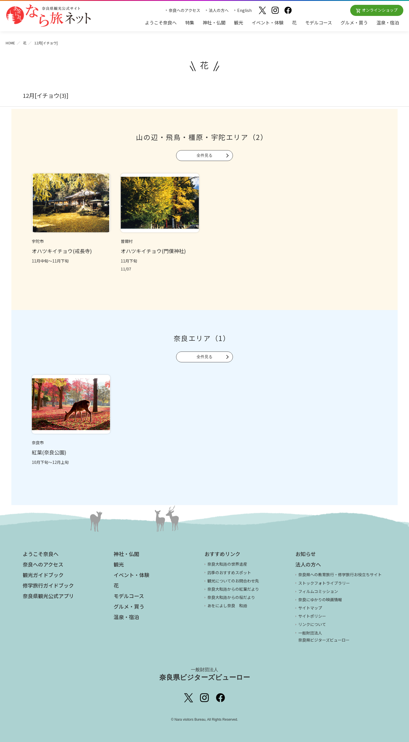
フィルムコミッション (318, 591)
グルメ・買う (354, 22)
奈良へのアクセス (184, 10)
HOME (10, 42)
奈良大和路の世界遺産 (227, 564)
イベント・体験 (267, 22)
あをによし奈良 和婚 (227, 605)
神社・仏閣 (214, 22)
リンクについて (312, 624)
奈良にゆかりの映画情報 (320, 599)
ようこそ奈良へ (161, 22)
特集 (189, 22)
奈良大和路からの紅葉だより (233, 589)
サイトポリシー (312, 616)
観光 (238, 22)
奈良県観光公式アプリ (48, 596)
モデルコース (318, 22)
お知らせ (305, 553)
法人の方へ (219, 10)
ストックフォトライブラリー (324, 583)
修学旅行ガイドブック (48, 585)
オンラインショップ (380, 10)
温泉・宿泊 (387, 22)
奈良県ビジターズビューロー (204, 674)
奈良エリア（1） (202, 338)
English (244, 10)
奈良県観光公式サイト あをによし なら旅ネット (48, 15)
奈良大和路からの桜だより (231, 597)
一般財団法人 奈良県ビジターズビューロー (324, 636)
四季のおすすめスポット (229, 572)
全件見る (204, 155)
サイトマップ (310, 608)
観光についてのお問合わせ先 (233, 581)
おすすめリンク (222, 553)
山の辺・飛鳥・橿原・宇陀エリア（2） (202, 137)
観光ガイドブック (43, 574)
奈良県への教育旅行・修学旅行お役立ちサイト (340, 574)
